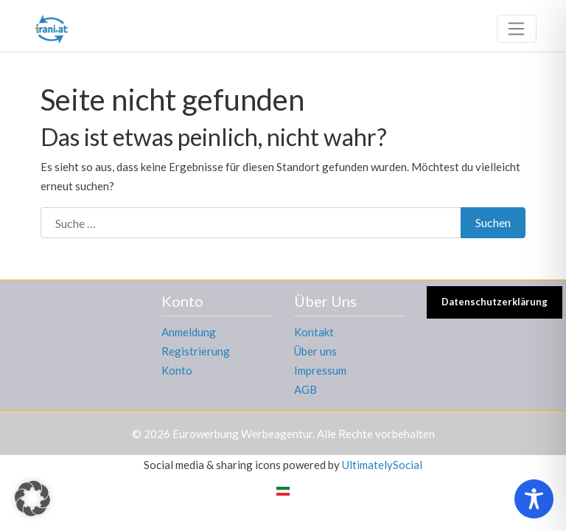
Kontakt (314, 332)
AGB (305, 389)
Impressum (320, 370)
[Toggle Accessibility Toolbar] (534, 499)
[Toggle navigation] (517, 29)
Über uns (315, 351)
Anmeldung (188, 332)
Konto (176, 370)
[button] (32, 498)
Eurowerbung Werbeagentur (242, 433)
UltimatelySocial (382, 464)
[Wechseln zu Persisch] (283, 490)
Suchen (493, 222)
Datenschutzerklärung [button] (494, 302)
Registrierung (195, 351)
